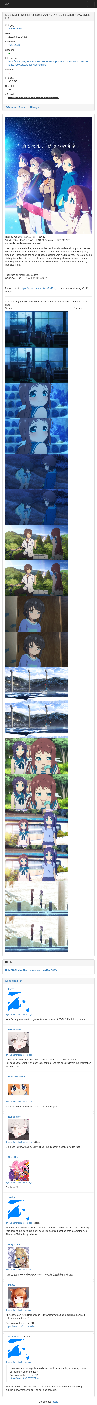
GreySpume (14, 1244)
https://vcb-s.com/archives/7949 (37, 288)
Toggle (54, 1401)
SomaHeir (13, 1157)
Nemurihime (14, 1029)
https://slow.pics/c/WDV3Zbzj (20, 1326)
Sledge (11, 1197)
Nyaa (5, 4)
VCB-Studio (14, 45)
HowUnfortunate (16, 1076)
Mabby (11, 1284)
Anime (11, 28)
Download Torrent (15, 107)
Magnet (34, 107)
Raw (19, 28)
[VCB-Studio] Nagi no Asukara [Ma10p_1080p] (31, 970)
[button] (48, 980)
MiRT (11, 989)
